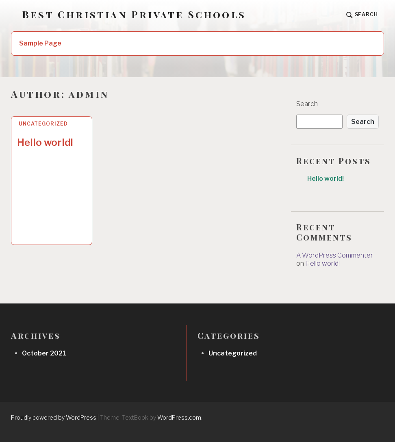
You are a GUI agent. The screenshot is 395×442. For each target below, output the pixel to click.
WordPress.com (179, 417)
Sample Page (40, 43)
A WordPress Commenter (334, 255)
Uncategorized (43, 124)
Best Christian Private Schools (134, 14)
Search (307, 104)
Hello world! (45, 142)
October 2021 (44, 353)
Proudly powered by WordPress (53, 417)
